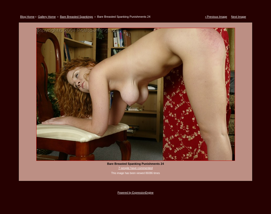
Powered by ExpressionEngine (135, 192)
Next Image (238, 16)
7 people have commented (135, 168)
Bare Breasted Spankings (76, 16)
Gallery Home (47, 16)
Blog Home (27, 16)
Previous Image (216, 16)
